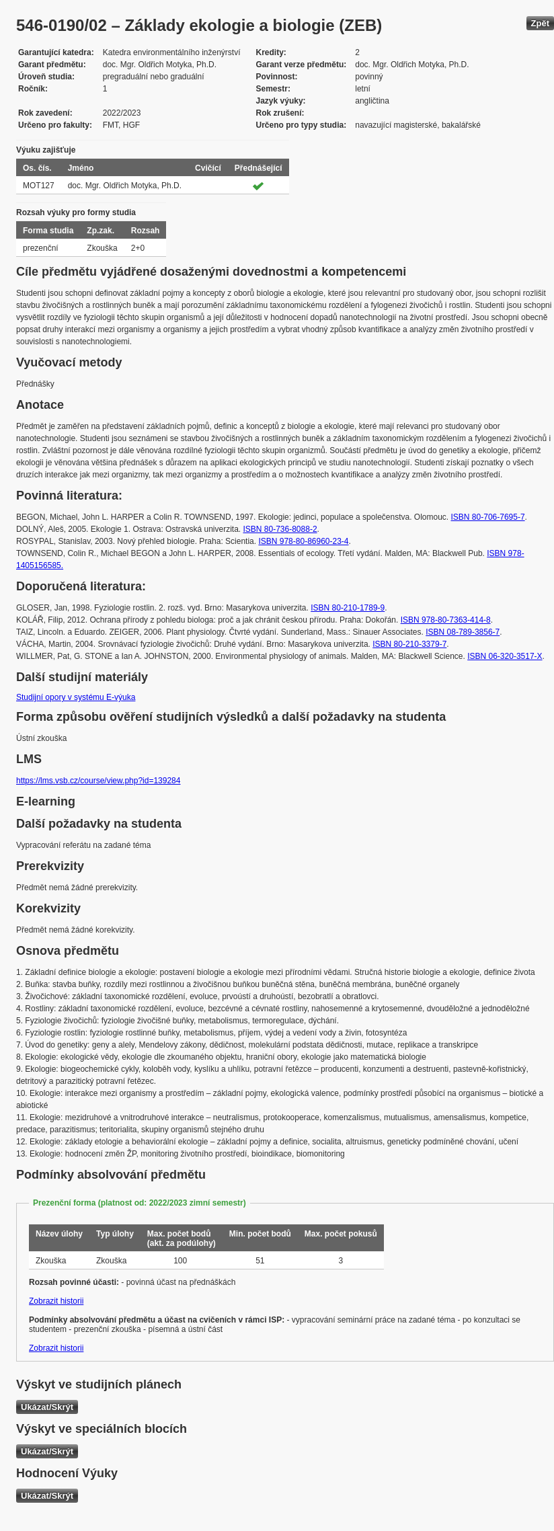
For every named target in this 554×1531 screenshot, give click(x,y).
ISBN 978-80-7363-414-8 (446, 620)
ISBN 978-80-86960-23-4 (303, 541)
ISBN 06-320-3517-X (504, 656)
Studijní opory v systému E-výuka (75, 697)
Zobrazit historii (56, 1301)
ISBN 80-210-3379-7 (409, 644)
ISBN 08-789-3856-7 (463, 632)
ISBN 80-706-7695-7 (488, 517)
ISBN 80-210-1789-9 (348, 608)
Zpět (540, 23)
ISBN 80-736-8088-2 (280, 529)
